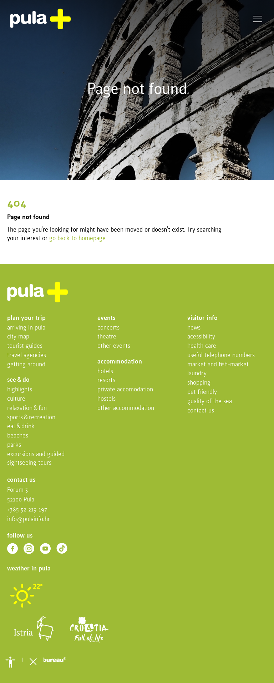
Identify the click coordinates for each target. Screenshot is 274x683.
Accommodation (119, 362)
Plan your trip (26, 318)
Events (106, 318)
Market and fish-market (218, 365)
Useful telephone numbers (221, 355)
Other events (113, 346)
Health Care (201, 346)
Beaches (17, 436)
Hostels (106, 399)
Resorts (106, 380)
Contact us (200, 411)
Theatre (106, 337)
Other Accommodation (125, 408)
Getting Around (26, 365)
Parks (14, 445)
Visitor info (202, 318)
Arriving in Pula (26, 328)
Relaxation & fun (27, 408)
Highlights (19, 390)
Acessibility (201, 337)
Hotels (105, 371)
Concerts (108, 328)
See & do (18, 380)
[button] (10, 662)
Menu (258, 19)
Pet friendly (202, 392)
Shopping (198, 383)
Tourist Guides (24, 346)
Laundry (197, 374)
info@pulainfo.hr (28, 519)
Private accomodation (125, 390)
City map (18, 337)
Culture (16, 399)
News (194, 328)
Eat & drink (21, 427)
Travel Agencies (26, 355)
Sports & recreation (31, 418)
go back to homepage (77, 239)
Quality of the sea (209, 402)
